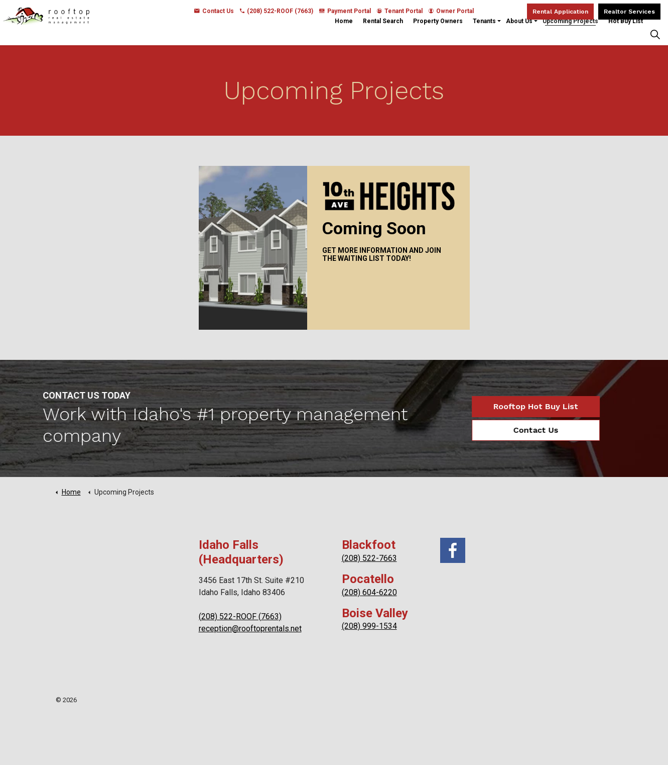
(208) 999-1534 (369, 626)
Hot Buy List (625, 33)
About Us (519, 33)
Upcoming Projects (570, 33)
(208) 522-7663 (369, 558)
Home (344, 33)
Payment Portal (345, 11)
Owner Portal (451, 11)
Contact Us (214, 11)
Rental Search (383, 33)
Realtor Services (629, 11)
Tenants (484, 33)
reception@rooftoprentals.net (250, 628)
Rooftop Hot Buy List (520, 407)
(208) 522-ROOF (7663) (276, 11)
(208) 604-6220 (369, 592)
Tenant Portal (400, 11)
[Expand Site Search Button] (654, 34)
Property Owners (438, 33)
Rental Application (560, 11)
